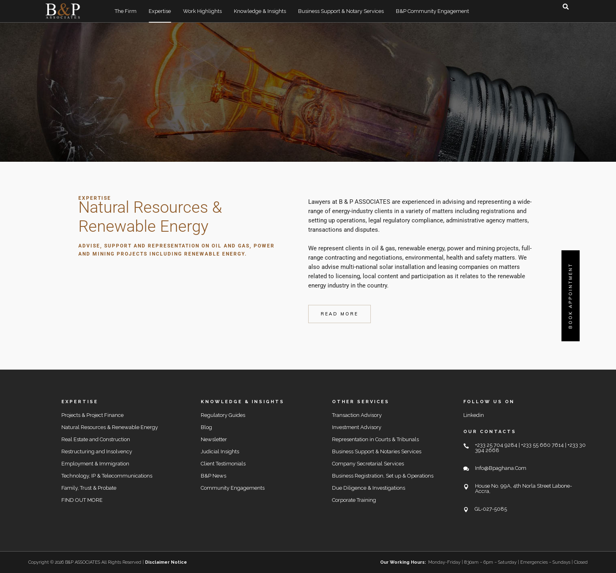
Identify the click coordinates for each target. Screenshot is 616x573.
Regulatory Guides (223, 415)
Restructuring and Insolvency (96, 451)
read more (339, 314)
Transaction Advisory (357, 415)
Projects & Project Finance (92, 415)
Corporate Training (354, 500)
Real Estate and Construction (95, 439)
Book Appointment (570, 296)
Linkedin (473, 415)
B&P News (213, 475)
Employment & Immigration (95, 463)
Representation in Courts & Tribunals (375, 439)
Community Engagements (233, 488)
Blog (206, 427)
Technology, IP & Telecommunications (106, 475)
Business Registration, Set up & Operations (382, 475)
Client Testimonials (223, 463)
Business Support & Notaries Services (376, 451)
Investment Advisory (356, 427)
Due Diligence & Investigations (368, 488)
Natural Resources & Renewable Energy (109, 427)
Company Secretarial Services (368, 463)
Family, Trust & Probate (88, 488)
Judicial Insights (220, 451)
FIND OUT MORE (82, 500)
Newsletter (214, 439)
